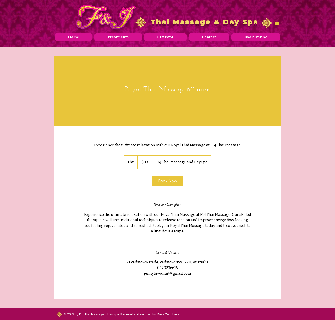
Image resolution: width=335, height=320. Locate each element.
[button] (277, 22)
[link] (167, 181)
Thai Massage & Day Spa (204, 22)
